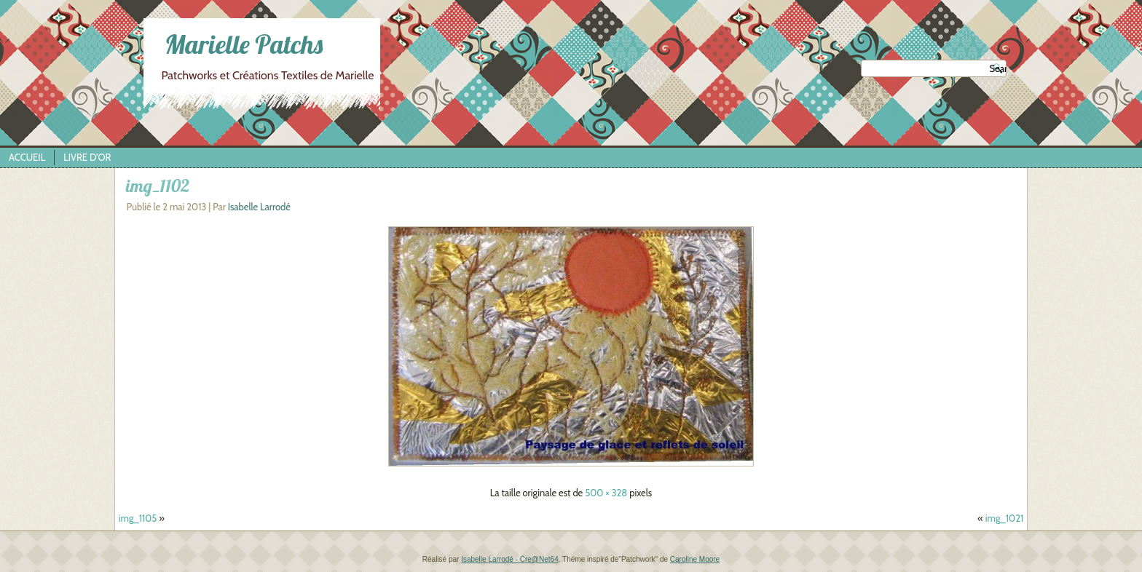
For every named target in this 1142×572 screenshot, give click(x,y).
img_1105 (138, 518)
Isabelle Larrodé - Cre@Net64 (510, 559)
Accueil (27, 157)
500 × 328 (606, 492)
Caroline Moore (695, 559)
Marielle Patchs (244, 44)
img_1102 (157, 185)
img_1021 (1004, 518)
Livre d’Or (87, 157)
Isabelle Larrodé (259, 206)
